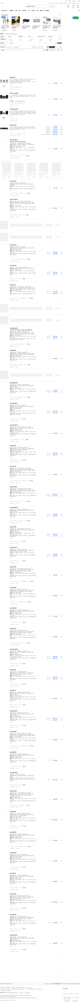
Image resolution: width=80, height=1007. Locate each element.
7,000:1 (25, 693)
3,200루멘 (19, 631)
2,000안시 (19, 144)
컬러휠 (23, 203)
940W (16, 188)
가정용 (15, 126)
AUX (12, 128)
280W (16, 779)
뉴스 (29, 10)
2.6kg (33, 338)
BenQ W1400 (13, 265)
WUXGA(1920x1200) (26, 692)
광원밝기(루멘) (14, 631)
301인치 (32, 550)
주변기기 (29, 36)
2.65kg (30, 413)
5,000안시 (19, 693)
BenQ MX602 (13, 245)
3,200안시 (19, 385)
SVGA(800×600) (25, 352)
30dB (21, 779)
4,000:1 (25, 672)
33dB (21, 150)
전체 (3, 47)
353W (16, 150)
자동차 (50, 3)
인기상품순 (2, 50)
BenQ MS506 (13, 832)
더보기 (78, 3)
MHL (13, 206)
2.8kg (26, 150)
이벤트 (72, 3)
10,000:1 (25, 144)
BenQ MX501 (13, 669)
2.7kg (26, 555)
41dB (21, 188)
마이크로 (21, 533)
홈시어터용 (22, 143)
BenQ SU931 (13, 811)
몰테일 (70, 1)
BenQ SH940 (13, 527)
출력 (18, 146)
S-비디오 (28, 147)
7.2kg (26, 535)
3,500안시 (19, 247)
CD (17, 79)
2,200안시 (22, 202)
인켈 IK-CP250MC (14, 93)
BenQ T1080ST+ (14, 199)
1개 (12, 148)
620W (16, 820)
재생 (13, 338)
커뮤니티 (69, 3)
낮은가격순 (7, 50)
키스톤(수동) (12, 185)
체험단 (75, 3)
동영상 (41, 10)
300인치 (32, 144)
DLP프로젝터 (12, 143)
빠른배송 (11, 43)
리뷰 (37, 10)
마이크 (15, 128)
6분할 (26, 203)
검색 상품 (16, 47)
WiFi (13, 409)
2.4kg (26, 359)
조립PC (53, 3)
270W (24, 338)
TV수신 (17, 338)
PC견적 (56, 3)
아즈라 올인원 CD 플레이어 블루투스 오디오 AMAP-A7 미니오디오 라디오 (57, 26)
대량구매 (27, 155)
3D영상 (19, 145)
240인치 (32, 814)
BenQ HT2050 (13, 487)
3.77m (17, 591)
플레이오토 (74, 1)
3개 (20, 697)
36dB (21, 454)
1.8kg (26, 637)
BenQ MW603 (13, 608)
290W (16, 657)
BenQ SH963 (13, 181)
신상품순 (16, 50)
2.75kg (26, 575)
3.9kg (26, 273)
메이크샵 (78, 1)
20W (20, 736)
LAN (27, 186)
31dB (21, 209)
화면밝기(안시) (14, 144)
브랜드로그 (16, 155)
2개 (33, 147)
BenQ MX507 (13, 628)
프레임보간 (25, 795)
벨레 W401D (12, 77)
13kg (26, 188)
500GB (28, 126)
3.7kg (26, 699)
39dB (21, 820)
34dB (21, 555)
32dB (21, 359)
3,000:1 (25, 775)
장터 (19, 10)
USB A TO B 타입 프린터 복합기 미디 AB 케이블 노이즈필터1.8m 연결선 (5, 26)
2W (20, 250)
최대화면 (29, 144)
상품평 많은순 (21, 50)
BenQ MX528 (13, 587)
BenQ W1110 (13, 285)
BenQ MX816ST (14, 711)
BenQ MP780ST (14, 772)
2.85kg (26, 209)
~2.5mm (17, 551)
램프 (15, 143)
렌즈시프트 (11, 204)
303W (16, 253)
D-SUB (13, 147)
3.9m (17, 354)
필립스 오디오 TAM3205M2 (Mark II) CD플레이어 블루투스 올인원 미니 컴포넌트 (16, 26)
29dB (15, 293)
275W (20, 413)
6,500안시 (19, 184)
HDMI (33, 126)
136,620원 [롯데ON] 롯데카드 (20, 101)
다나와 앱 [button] (2, 3)
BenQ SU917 (13, 690)
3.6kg (26, 740)
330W (16, 454)
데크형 (18, 126)
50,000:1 (25, 529)
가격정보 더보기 (58, 83)
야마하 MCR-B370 (14, 109)
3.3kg (20, 293)
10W (20, 146)
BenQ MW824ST (14, 649)
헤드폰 (19, 206)
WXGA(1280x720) (23, 549)
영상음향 (9, 36)
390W (16, 699)
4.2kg (20, 800)
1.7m (17, 145)
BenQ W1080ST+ (14, 425)
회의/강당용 (17, 182)
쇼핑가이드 (24, 10)
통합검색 (11, 10)
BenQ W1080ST (14, 139)
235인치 (32, 469)
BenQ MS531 (13, 350)
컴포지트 (17, 128)
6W (14, 96)
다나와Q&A (46, 10)
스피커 (13, 146)
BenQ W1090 (13, 567)
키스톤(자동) (24, 145)
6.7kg (26, 820)
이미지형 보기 (58, 47)
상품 (16, 10)
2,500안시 (19, 406)
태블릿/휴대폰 (20, 36)
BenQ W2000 (13, 731)
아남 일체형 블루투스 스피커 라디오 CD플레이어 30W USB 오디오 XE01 (36, 26)
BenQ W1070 (13, 466)
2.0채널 (16, 290)
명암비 (23, 144)
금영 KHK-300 (13, 125)
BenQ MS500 (13, 752)
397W (16, 273)
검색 (59, 43)
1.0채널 (16, 146)
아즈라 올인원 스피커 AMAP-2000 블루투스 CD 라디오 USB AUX (47, 26)
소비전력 (13, 150)
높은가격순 (12, 50)
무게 (23, 150)
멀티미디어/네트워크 (41, 36)
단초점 (13, 202)
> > (15, 135)
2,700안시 (19, 672)
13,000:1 (25, 247)
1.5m (20, 203)
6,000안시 (19, 814)
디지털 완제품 (50, 36)
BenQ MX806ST (14, 507)
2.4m (17, 815)
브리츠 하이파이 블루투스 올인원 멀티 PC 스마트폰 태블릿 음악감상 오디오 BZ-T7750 (26, 26)
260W (16, 359)
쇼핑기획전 (65, 3)
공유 (78, 10)
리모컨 (29, 80)
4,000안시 (19, 448)
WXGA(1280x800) (25, 331)
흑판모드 (25, 354)
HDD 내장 (21, 126)
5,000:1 (25, 406)
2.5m (17, 289)
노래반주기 (11, 126)
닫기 (11, 84)
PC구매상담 (60, 3)
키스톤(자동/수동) (24, 449)
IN (24, 147)
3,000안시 (22, 332)
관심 (20, 87)
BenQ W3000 (13, 791)
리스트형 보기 (56, 47)
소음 (19, 150)
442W (16, 535)
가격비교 (9, 47)
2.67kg (26, 253)
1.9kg (26, 596)
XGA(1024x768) (23, 246)
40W (34, 79)
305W (16, 391)
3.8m (17, 673)
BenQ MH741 (13, 445)
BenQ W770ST (13, 547)
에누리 (66, 1)
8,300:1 (25, 184)
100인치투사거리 (12, 145)
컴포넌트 (20, 128)
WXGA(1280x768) (25, 609)
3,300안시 (19, 353)
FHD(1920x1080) (27, 143)
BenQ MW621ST (14, 328)
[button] (68, 6)
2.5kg (26, 678)
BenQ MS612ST (14, 403)
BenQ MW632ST (14, 382)
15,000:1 (25, 287)
